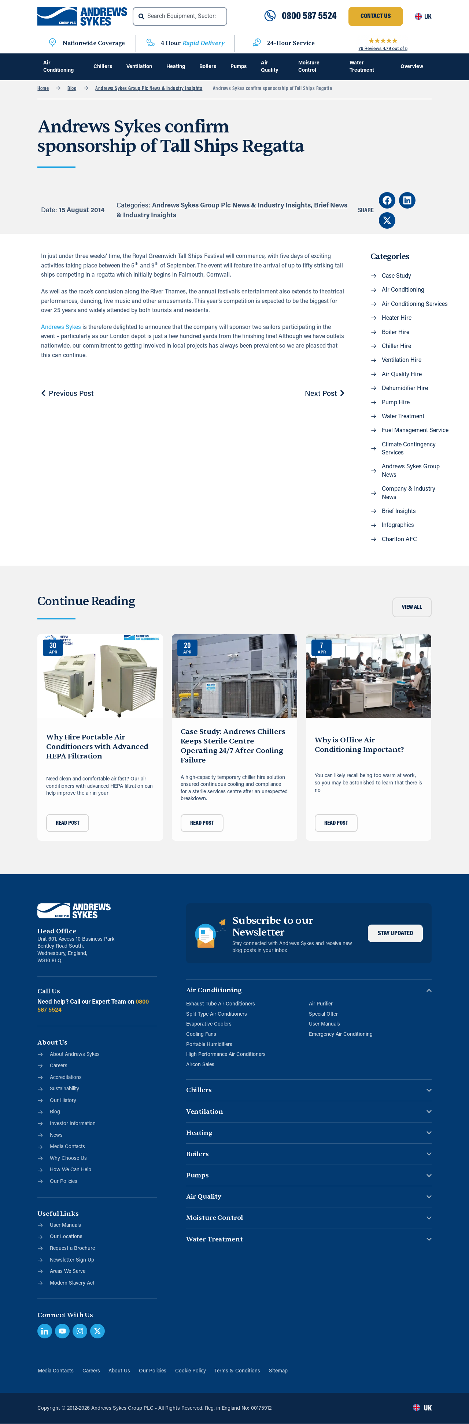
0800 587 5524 (309, 16)
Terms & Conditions (238, 1371)
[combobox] (180, 16)
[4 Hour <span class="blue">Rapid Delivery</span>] (150, 43)
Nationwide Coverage (94, 43)
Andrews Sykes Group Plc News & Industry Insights (148, 88)
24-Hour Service (291, 43)
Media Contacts (55, 1371)
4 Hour (192, 43)
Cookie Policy (190, 1371)
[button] (387, 200)
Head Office (56, 931)
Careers (91, 1371)
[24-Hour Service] (256, 43)
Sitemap (278, 1371)
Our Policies (152, 1371)
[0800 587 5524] (270, 16)
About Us (119, 1371)
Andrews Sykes (61, 327)
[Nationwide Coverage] (52, 43)
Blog (72, 88)
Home (43, 88)
